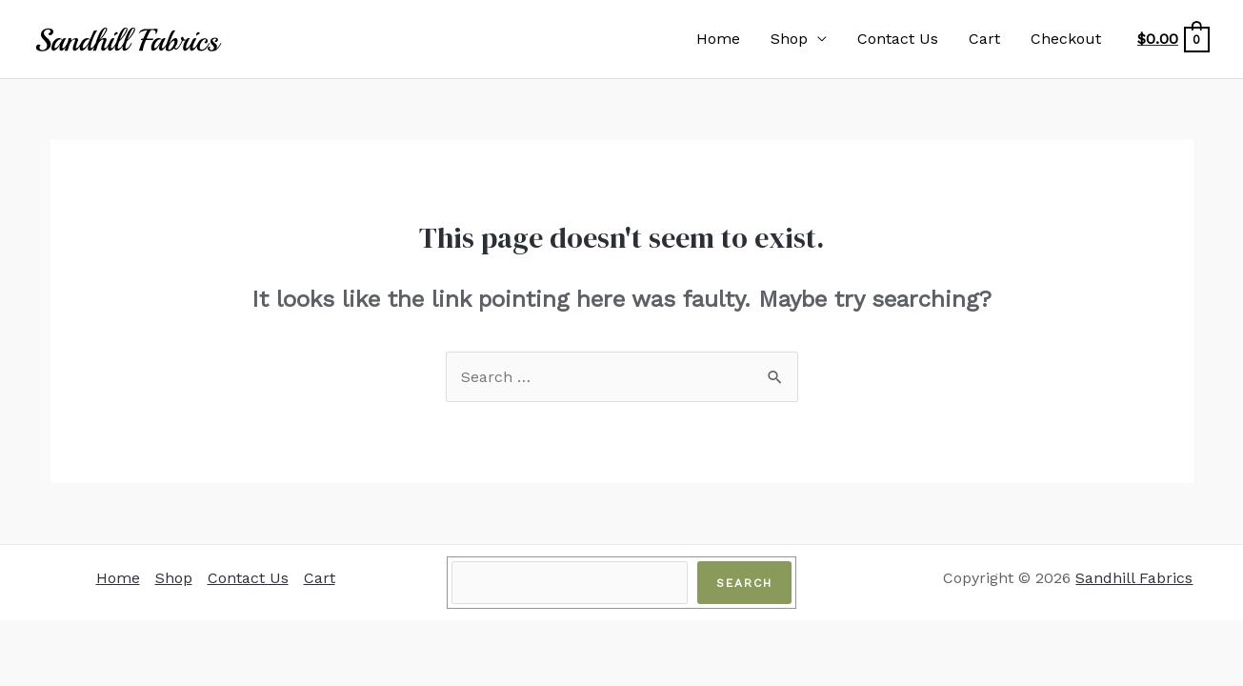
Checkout (1066, 39)
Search (744, 583)
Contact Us (897, 39)
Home (718, 39)
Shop (789, 39)
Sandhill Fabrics (1134, 578)
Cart (984, 39)
